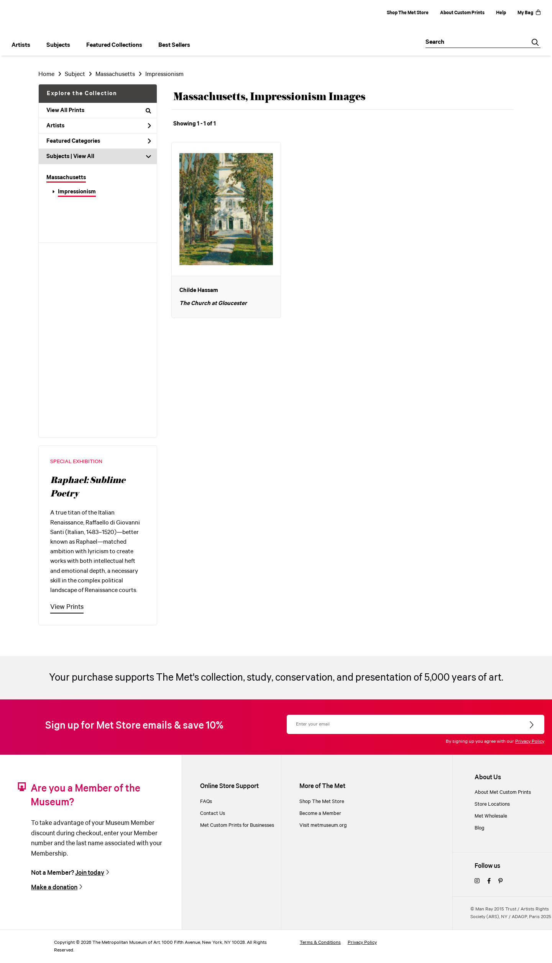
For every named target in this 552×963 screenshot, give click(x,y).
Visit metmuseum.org (323, 825)
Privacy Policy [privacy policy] (362, 942)
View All (83, 156)
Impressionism (77, 192)
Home (46, 74)
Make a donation (54, 887)
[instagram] (477, 881)
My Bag (529, 13)
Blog (480, 828)
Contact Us (212, 813)
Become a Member (320, 813)
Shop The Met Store (408, 13)
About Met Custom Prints (503, 792)
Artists (98, 126)
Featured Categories (98, 141)
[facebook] (489, 881)
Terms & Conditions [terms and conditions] (320, 942)
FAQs (206, 801)
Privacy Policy (529, 741)
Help (501, 13)
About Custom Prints (462, 13)
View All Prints (98, 110)
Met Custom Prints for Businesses (237, 825)
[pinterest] (500, 881)
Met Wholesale (491, 816)
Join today (89, 873)
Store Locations (492, 804)
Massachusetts (66, 177)
